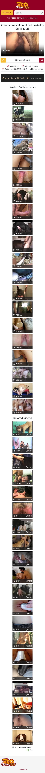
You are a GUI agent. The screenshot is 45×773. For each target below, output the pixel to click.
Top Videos (11, 18)
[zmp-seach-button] (41, 12)
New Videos (22, 18)
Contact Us (23, 770)
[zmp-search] (29, 12)
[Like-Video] (3, 60)
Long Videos (33, 18)
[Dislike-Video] (41, 60)
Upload (7, 13)
